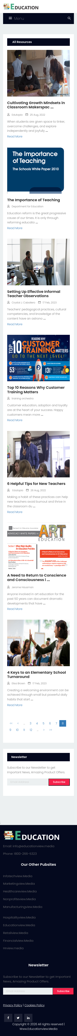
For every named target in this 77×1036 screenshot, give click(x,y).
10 (17, 730)
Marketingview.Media (19, 883)
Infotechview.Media (17, 876)
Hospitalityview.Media (19, 917)
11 (24, 730)
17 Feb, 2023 (47, 302)
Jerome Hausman (20, 587)
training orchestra (20, 398)
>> (50, 730)
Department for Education (25, 206)
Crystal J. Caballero (21, 302)
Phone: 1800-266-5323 (20, 853)
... (52, 107)
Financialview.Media (18, 940)
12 (31, 730)
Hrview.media (13, 948)
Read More (14, 136)
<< (11, 723)
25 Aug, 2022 (35, 114)
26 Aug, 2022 (36, 490)
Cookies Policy (34, 1005)
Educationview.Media (19, 925)
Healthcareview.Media (20, 891)
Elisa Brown (16, 683)
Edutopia (15, 114)
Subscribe (59, 782)
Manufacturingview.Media (22, 907)
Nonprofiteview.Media (19, 899)
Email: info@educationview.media (28, 846)
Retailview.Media (15, 933)
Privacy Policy (12, 1005)
